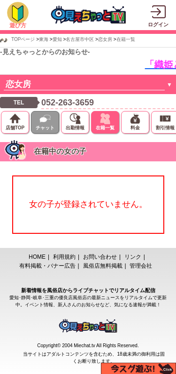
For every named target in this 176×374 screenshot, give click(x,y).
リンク (132, 257)
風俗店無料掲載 (102, 266)
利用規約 (64, 257)
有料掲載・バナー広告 (47, 266)
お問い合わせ (100, 257)
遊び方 (17, 25)
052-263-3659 (67, 102)
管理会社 (141, 266)
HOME (37, 257)
